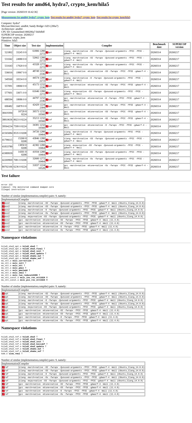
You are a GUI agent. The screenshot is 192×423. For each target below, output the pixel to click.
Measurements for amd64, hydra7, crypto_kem (25, 17)
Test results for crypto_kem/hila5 (113, 17)
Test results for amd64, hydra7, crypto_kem (73, 17)
